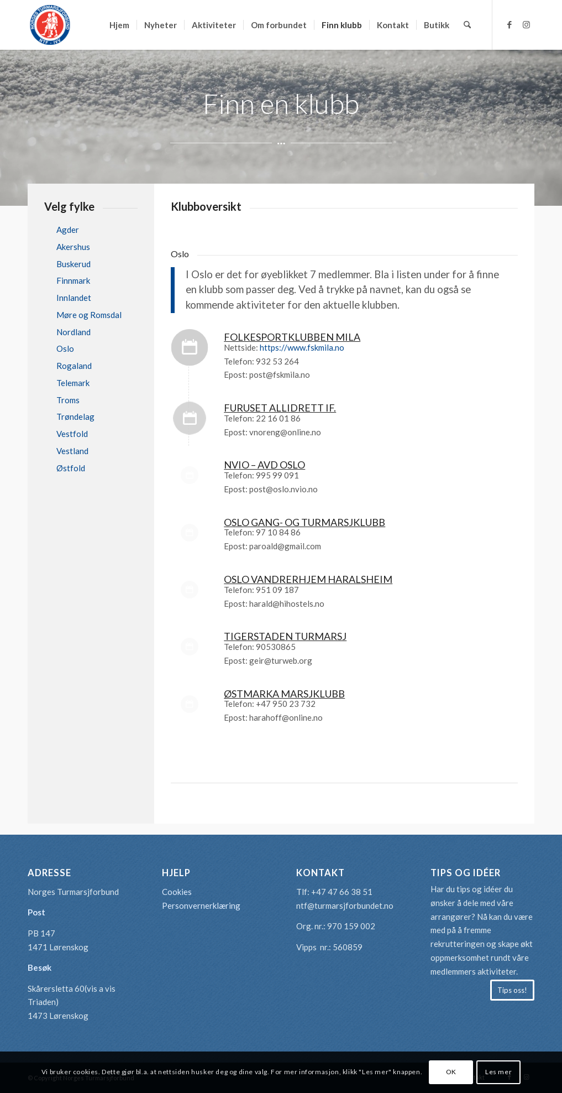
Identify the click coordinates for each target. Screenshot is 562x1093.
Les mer (498, 1072)
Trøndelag (75, 416)
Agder (67, 230)
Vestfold (72, 434)
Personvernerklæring (201, 905)
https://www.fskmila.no (302, 347)
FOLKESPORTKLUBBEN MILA (292, 337)
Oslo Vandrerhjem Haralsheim (308, 579)
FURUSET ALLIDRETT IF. (280, 408)
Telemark (73, 383)
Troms (68, 400)
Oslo (65, 348)
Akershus (73, 247)
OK (451, 1072)
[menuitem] (119, 25)
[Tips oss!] (512, 990)
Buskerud (73, 264)
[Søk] (467, 25)
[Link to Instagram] (526, 24)
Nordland (73, 332)
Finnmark (73, 280)
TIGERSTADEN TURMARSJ (285, 636)
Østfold (70, 468)
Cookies (177, 892)
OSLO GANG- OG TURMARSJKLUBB (304, 522)
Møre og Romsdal (89, 315)
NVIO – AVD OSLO (264, 465)
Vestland (72, 451)
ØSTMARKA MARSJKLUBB (284, 694)
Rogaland (74, 366)
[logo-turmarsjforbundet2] (50, 25)
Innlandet (73, 298)
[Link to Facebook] (509, 24)
